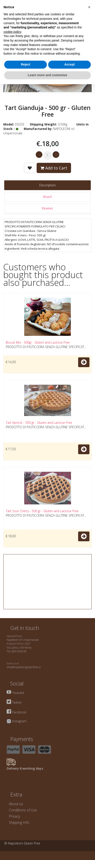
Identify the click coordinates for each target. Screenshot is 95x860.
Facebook (19, 712)
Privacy (14, 816)
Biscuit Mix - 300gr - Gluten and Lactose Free (38, 342)
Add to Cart (53, 168)
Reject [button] (25, 64)
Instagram (19, 721)
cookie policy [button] (12, 32)
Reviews (47, 208)
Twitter (17, 702)
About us (16, 803)
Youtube (18, 693)
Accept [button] (69, 64)
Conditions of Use (23, 810)
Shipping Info (19, 822)
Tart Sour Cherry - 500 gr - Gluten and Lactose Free (42, 511)
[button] (89, 7)
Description (47, 185)
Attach (47, 197)
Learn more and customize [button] (47, 75)
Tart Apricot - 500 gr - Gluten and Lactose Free (39, 422)
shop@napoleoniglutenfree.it (24, 667)
